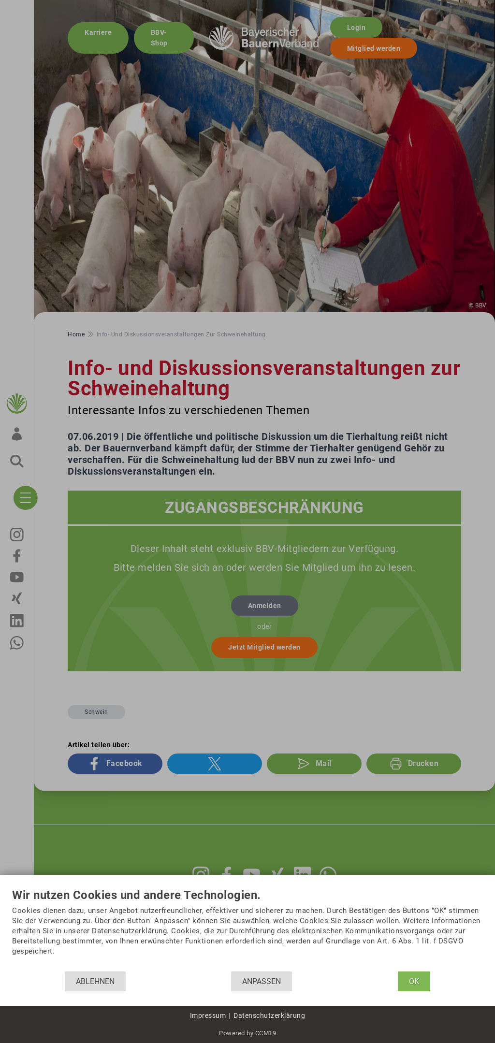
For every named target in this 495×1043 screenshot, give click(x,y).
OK (414, 981)
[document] (247, 930)
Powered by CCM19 (247, 1033)
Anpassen (261, 981)
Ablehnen (95, 981)
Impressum (208, 1015)
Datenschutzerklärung (269, 1015)
